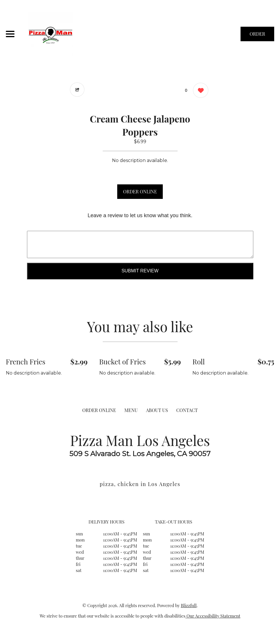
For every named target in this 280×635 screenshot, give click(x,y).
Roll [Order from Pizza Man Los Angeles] (198, 361)
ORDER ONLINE (140, 191)
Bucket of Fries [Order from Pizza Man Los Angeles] (122, 361)
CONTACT (187, 410)
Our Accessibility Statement (212, 616)
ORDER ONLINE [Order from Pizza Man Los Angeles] (99, 410)
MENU (131, 410)
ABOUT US (157, 410)
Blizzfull (188, 605)
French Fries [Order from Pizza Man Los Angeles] (25, 361)
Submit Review (140, 270)
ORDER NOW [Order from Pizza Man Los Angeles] (257, 36)
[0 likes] (199, 91)
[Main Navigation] (10, 34)
